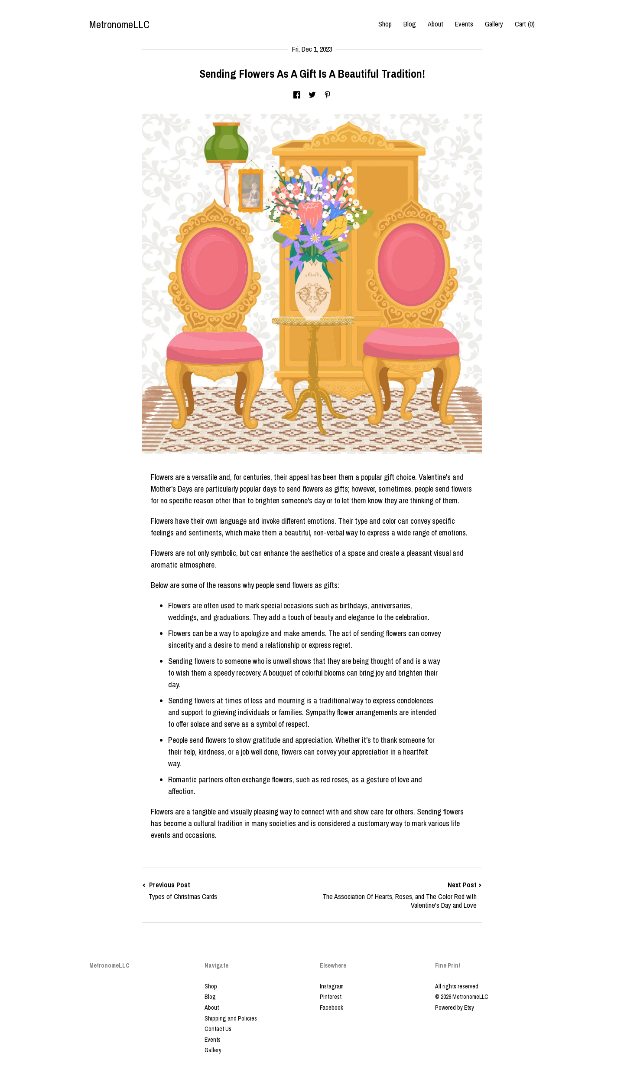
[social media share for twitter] (312, 95)
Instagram (332, 986)
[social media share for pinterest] (327, 95)
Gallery (494, 24)
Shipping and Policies (231, 1018)
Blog (409, 24)
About (435, 24)
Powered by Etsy (454, 1007)
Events (464, 24)
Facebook (331, 1007)
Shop (385, 24)
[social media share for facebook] (296, 95)
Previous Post (227, 890)
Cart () (525, 24)
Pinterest (330, 997)
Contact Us (218, 1029)
